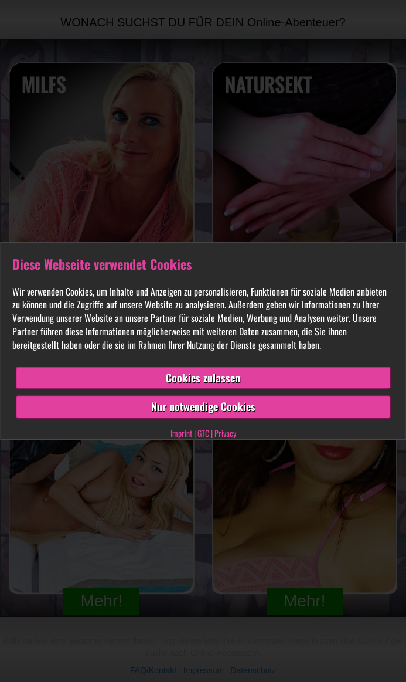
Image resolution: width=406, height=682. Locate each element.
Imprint (181, 433)
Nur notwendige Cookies (203, 407)
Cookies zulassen (203, 377)
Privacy (225, 433)
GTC (203, 433)
